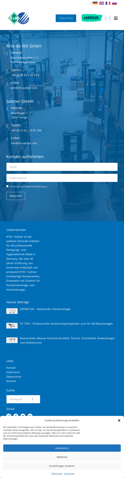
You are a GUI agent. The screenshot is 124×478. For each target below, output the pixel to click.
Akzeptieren (62, 448)
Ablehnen (62, 457)
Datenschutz (56, 473)
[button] (119, 420)
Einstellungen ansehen (62, 465)
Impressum (69, 473)
